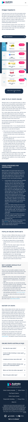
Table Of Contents (8, 36)
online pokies (5, 336)
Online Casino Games (14, 396)
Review (22, 49)
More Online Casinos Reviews (14, 91)
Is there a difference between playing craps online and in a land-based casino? (13, 365)
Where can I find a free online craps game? (13, 370)
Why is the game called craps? (10, 375)
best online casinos (21, 292)
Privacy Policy (21, 399)
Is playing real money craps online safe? (12, 359)
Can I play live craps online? (9, 348)
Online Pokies (21, 390)
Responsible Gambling (8, 399)
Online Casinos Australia (9, 390)
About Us (14, 402)
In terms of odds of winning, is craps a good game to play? (13, 354)
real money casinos (15, 298)
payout (6, 221)
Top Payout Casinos (14, 393)
